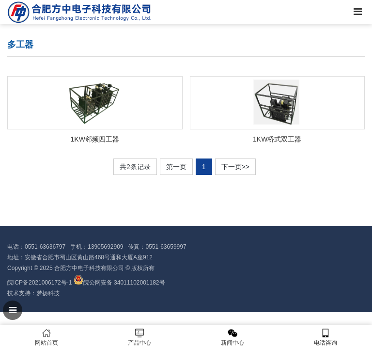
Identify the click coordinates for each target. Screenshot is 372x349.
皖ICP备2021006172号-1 (39, 282)
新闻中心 (232, 337)
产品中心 (139, 337)
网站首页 (46, 337)
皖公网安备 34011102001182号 (124, 282)
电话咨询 (325, 337)
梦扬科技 (48, 293)
